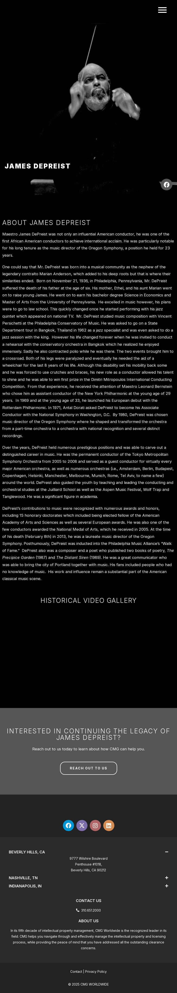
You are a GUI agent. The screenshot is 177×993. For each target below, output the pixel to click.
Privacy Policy (96, 971)
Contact (76, 971)
